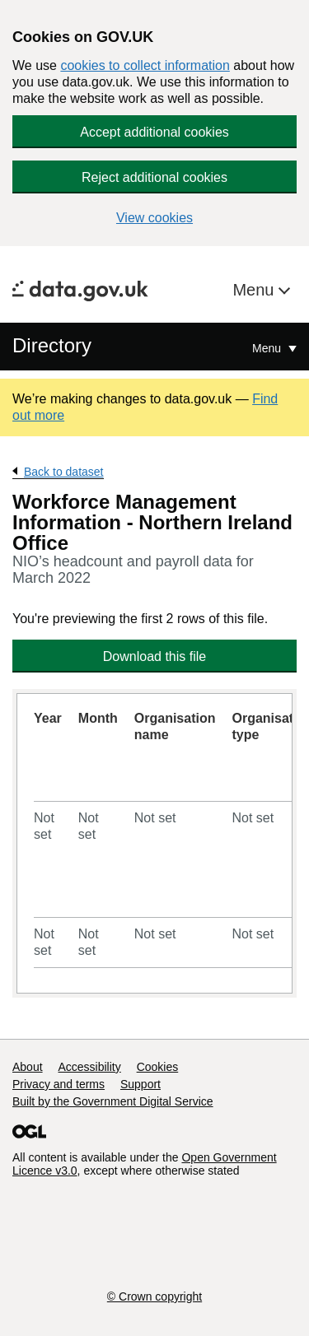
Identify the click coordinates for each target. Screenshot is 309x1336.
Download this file (154, 656)
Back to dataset (64, 471)
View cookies (154, 218)
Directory (51, 345)
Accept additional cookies (154, 132)
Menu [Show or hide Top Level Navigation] (268, 348)
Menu (255, 290)
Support (140, 1084)
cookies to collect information (144, 65)
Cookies (158, 1066)
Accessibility (89, 1066)
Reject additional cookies (154, 177)
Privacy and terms (58, 1084)
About (27, 1066)
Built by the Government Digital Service (112, 1101)
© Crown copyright (154, 1296)
